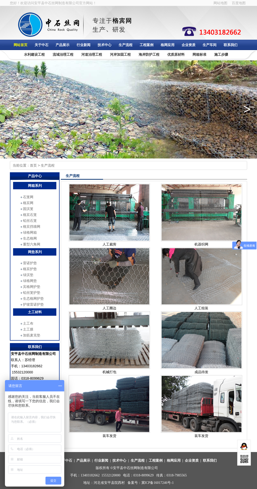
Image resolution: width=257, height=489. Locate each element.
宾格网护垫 (31, 287)
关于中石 (41, 45)
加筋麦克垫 (31, 335)
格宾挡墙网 (31, 226)
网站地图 (220, 3)
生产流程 (125, 45)
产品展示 (62, 45)
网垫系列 (35, 252)
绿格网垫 (30, 281)
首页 (33, 165)
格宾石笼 (30, 215)
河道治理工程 (91, 54)
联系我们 (230, 45)
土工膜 (28, 329)
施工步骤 (221, 54)
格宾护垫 (30, 269)
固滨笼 (28, 209)
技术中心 (104, 45)
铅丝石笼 (30, 221)
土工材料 (35, 312)
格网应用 (167, 45)
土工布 (28, 323)
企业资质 (188, 45)
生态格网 (30, 238)
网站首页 (20, 45)
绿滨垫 (28, 275)
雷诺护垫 (30, 263)
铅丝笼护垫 (31, 293)
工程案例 (146, 45)
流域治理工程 (63, 54)
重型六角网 (31, 244)
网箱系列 (35, 186)
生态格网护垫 (33, 298)
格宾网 (28, 203)
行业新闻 (83, 45)
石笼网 (28, 197)
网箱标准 (199, 54)
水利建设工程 (34, 54)
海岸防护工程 (149, 54)
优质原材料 (176, 54)
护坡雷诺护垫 (33, 304)
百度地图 (239, 3)
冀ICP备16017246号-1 (157, 483)
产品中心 (35, 176)
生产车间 (209, 45)
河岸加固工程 (120, 54)
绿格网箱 (30, 232)
